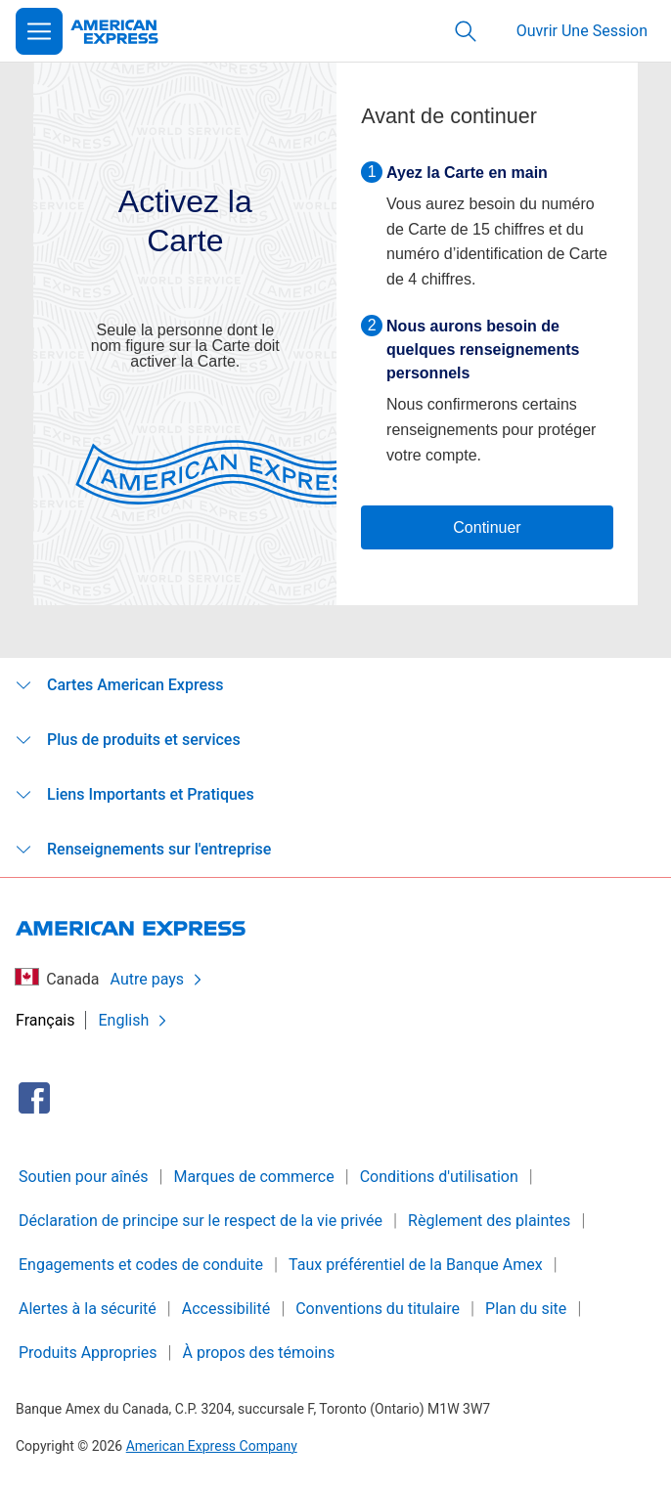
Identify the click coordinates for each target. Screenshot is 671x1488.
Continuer (486, 527)
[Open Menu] (39, 31)
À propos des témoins (259, 1352)
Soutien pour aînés (83, 1176)
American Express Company (211, 1446)
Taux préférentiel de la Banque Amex (416, 1264)
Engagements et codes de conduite (141, 1264)
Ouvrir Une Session (582, 31)
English (134, 1020)
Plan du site (525, 1308)
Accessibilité (226, 1308)
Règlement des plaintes (489, 1220)
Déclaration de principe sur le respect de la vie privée (200, 1220)
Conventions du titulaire (377, 1308)
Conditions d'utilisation (439, 1176)
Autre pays (157, 979)
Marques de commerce (253, 1176)
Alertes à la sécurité (88, 1308)
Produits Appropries (88, 1352)
